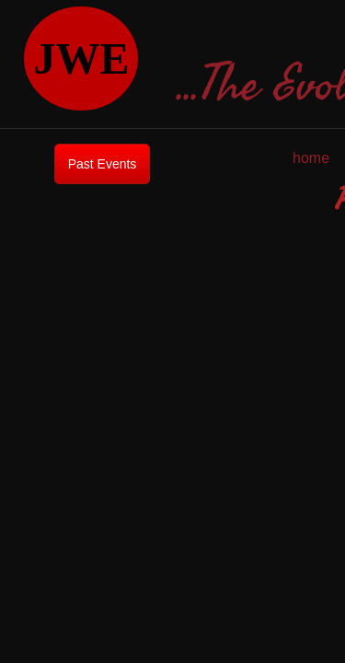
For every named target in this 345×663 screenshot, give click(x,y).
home (311, 158)
